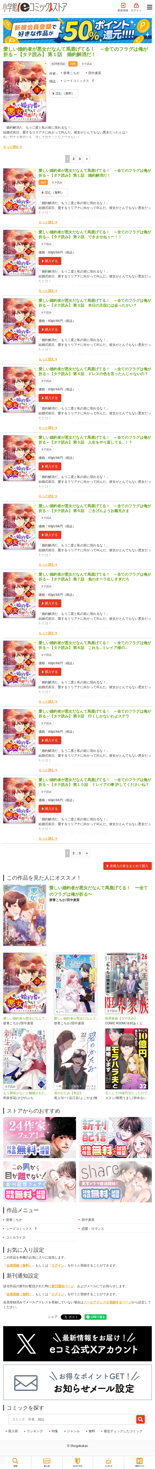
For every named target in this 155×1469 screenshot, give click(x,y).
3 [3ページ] (80, 159)
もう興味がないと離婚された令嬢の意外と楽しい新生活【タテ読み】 (26, 1093)
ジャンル (73, 1431)
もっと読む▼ (12, 147)
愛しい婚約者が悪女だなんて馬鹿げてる (77, 1018)
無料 (92, 1431)
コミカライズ (15, 1237)
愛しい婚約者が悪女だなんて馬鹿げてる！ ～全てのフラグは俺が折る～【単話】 (26, 1018)
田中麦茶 (94, 73)
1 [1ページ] (67, 159)
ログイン (136, 7)
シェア (53, 1317)
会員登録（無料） (19, 1265)
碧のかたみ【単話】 (68, 1093)
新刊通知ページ (62, 1286)
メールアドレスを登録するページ (108, 1302)
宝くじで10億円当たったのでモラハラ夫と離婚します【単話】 (128, 1093)
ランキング (35, 1431)
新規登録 (123, 7)
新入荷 (13, 1431)
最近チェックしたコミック (123, 1431)
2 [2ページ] (73, 159)
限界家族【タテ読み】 (121, 1018)
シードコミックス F (78, 81)
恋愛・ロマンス (93, 1229)
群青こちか (71, 73)
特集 (55, 1431)
